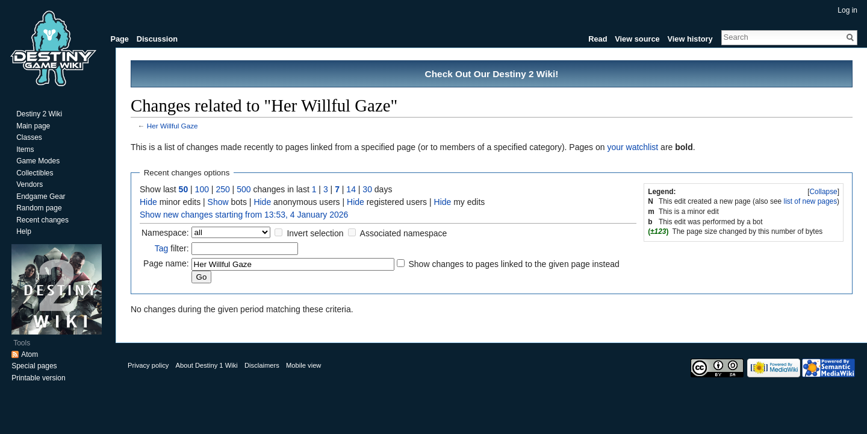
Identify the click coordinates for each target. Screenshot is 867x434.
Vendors (29, 184)
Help (23, 231)
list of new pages (810, 201)
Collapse (823, 191)
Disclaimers (261, 365)
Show (218, 202)
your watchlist (632, 147)
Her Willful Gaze (172, 126)
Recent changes (42, 220)
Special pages (34, 366)
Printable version (38, 378)
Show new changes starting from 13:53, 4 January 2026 (244, 214)
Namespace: (165, 232)
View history (689, 38)
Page (119, 38)
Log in (847, 10)
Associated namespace (403, 233)
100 (202, 189)
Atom (29, 354)
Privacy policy (148, 365)
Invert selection (315, 233)
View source (637, 38)
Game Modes (38, 161)
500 (243, 189)
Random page (38, 208)
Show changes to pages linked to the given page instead (513, 264)
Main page (33, 126)
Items (25, 149)
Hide (148, 202)
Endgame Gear (40, 196)
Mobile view (303, 365)
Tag (162, 248)
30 (367, 189)
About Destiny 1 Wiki (207, 365)
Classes (29, 137)
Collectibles (34, 173)
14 (351, 189)
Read (597, 38)
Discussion (157, 38)
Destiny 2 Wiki (39, 114)
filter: (172, 248)
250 (222, 189)
